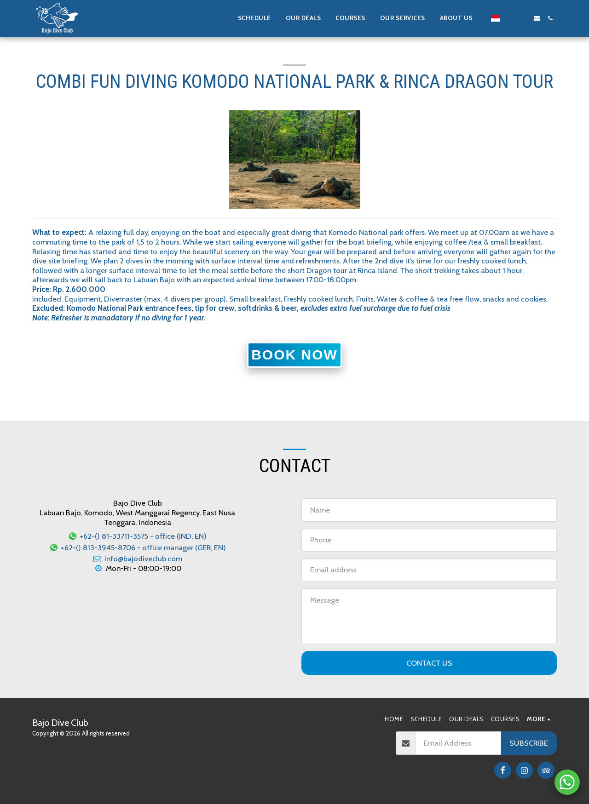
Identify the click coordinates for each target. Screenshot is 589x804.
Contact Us (429, 662)
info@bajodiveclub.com (137, 558)
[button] (460, 18)
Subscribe (528, 742)
